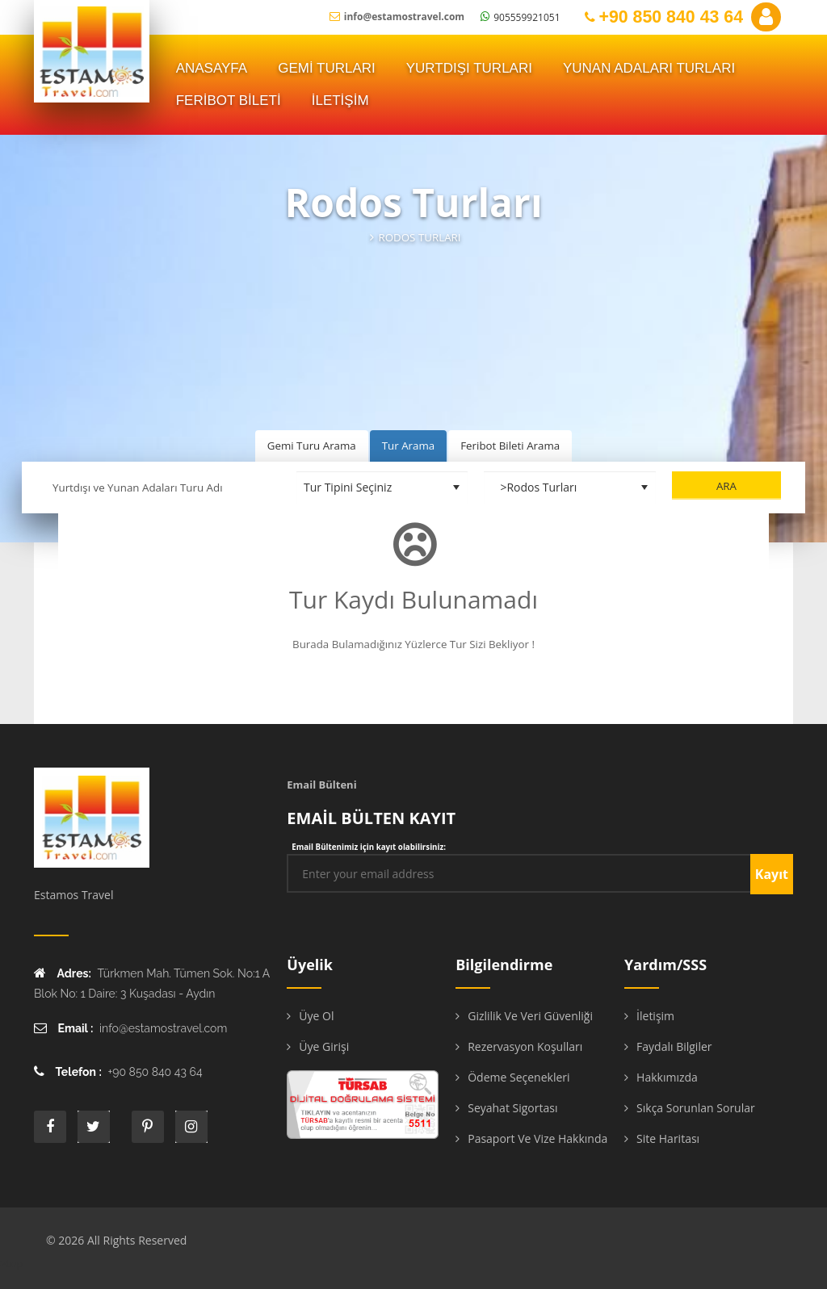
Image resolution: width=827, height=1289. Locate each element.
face (50, 1127)
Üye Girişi (324, 1046)
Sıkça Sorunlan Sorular (695, 1107)
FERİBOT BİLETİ (228, 100)
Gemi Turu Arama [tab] (311, 445)
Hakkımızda (667, 1077)
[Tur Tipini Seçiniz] (382, 487)
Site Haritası (667, 1138)
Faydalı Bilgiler (674, 1046)
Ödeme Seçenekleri (518, 1077)
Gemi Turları (327, 68)
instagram (191, 1127)
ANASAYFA (212, 68)
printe (148, 1127)
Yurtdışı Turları (469, 68)
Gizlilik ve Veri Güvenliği (530, 1015)
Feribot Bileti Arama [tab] (510, 445)
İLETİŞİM (340, 100)
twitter (94, 1127)
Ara (726, 486)
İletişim (655, 1015)
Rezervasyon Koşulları (525, 1046)
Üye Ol (316, 1015)
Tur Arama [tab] (408, 445)
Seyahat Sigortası (512, 1107)
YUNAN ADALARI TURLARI (649, 68)
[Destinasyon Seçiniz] (570, 487)
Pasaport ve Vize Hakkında (537, 1138)
